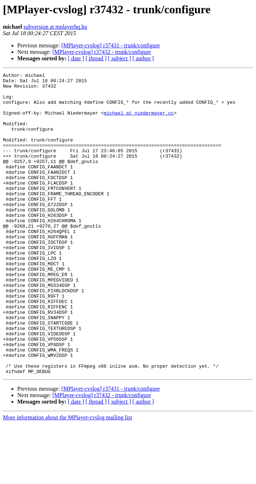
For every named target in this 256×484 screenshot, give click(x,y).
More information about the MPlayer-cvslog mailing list (67, 478)
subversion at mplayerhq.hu (55, 27)
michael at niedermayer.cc (139, 121)
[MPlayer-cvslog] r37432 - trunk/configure (101, 52)
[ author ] (143, 58)
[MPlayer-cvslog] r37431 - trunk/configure (110, 45)
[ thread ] (96, 58)
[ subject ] (119, 58)
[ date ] (76, 58)
